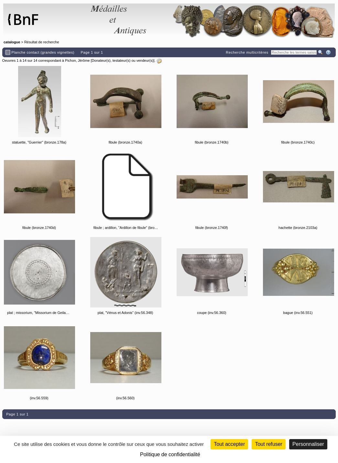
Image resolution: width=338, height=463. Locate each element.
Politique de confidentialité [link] (170, 454)
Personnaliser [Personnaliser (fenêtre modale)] (308, 444)
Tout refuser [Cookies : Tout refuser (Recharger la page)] (268, 444)
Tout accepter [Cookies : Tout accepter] (229, 444)
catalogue (12, 42)
